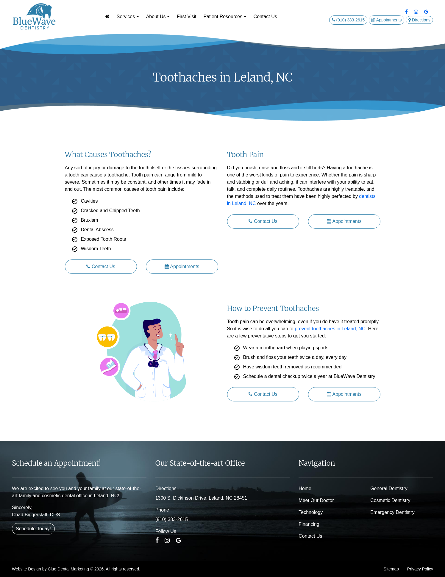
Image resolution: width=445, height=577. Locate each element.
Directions (419, 20)
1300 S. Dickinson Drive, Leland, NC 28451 (201, 498)
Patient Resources (224, 16)
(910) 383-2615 (348, 20)
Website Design (26, 569)
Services (128, 16)
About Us (158, 16)
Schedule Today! (33, 528)
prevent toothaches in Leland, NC (330, 328)
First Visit (186, 16)
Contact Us (265, 16)
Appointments (386, 20)
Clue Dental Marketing (68, 569)
